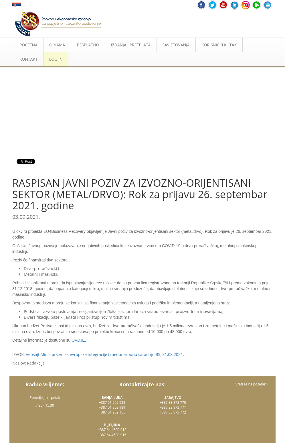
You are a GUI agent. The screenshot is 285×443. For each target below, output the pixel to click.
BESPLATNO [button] (88, 45)
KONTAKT (28, 59)
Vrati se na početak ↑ (251, 384)
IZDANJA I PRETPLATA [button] (131, 45)
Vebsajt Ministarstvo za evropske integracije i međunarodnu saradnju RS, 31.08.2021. (105, 354)
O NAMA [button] (57, 45)
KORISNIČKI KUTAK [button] (219, 45)
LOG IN (55, 59)
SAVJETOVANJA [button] (176, 45)
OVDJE (78, 340)
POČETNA (28, 45)
